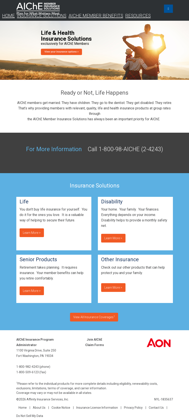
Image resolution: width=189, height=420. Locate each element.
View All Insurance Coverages (94, 317)
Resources (138, 15)
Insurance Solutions (41, 15)
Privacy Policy (133, 407)
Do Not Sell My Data (29, 416)
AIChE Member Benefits (96, 15)
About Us (39, 407)
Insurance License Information (97, 407)
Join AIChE (94, 339)
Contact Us (156, 407)
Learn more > (32, 232)
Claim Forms (94, 345)
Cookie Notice (61, 407)
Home (8, 15)
